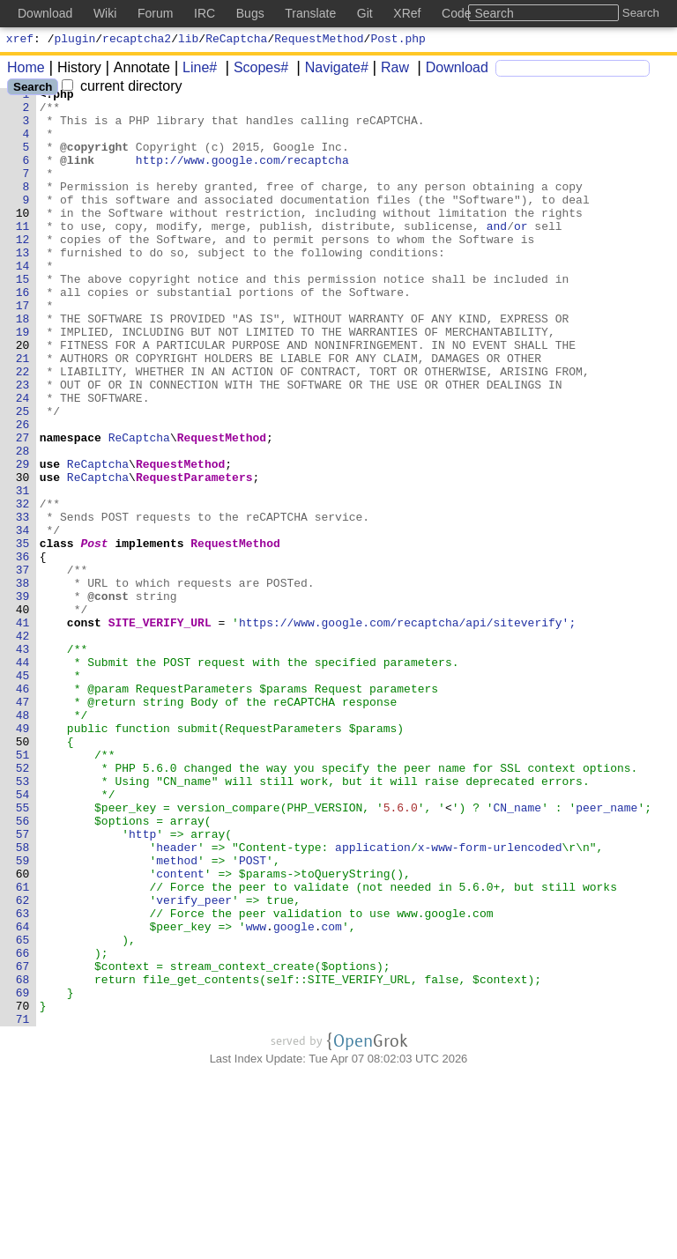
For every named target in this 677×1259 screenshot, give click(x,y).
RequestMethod (318, 40)
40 (23, 714)
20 (23, 397)
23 (23, 445)
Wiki (104, 13)
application (374, 1000)
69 (23, 1174)
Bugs (250, 13)
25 (23, 477)
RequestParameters (195, 556)
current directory (122, 88)
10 (23, 239)
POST (253, 1016)
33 (23, 603)
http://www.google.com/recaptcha (243, 175)
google (295, 1095)
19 (23, 381)
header (177, 1000)
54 (23, 936)
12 (23, 270)
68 (23, 1158)
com (332, 1095)
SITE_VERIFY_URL (160, 730)
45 (23, 794)
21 (23, 413)
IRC (204, 13)
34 (23, 619)
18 (23, 366)
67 (23, 1143)
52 (23, 905)
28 (23, 524)
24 (23, 461)
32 (23, 588)
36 (23, 651)
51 (23, 889)
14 (23, 302)
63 (23, 1079)
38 (23, 683)
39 (23, 699)
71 (23, 1206)
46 (23, 810)
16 (23, 334)
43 (23, 762)
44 (23, 778)
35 (23, 635)
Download (450, 70)
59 (23, 1016)
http (143, 984)
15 (23, 318)
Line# (193, 70)
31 (23, 572)
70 (23, 1190)
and (497, 255)
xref (19, 40)
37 (23, 667)
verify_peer (195, 1063)
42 (23, 746)
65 (23, 1111)
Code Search (478, 13)
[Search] (572, 71)
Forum (155, 13)
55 (23, 952)
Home (26, 70)
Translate (310, 13)
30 (23, 556)
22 (23, 429)
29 (23, 540)
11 (23, 255)
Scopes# (254, 70)
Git (365, 13)
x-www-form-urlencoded (490, 1000)
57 (23, 984)
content (181, 1032)
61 (23, 1047)
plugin (75, 40)
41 (23, 730)
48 (23, 841)
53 (23, 921)
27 (23, 508)
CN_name (518, 952)
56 (23, 968)
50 (23, 873)
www (256, 1095)
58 (23, 1000)
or (521, 255)
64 (23, 1095)
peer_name (607, 952)
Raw (388, 70)
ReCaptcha (236, 40)
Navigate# (330, 70)
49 (23, 857)
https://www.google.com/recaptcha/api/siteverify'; (408, 730)
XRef (406, 13)
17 (23, 350)
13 (23, 286)
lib (188, 40)
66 (23, 1127)
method (177, 1016)
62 (23, 1063)
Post (94, 635)
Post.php (397, 40)
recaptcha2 (136, 40)
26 (23, 492)
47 (23, 825)
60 (23, 1032)
